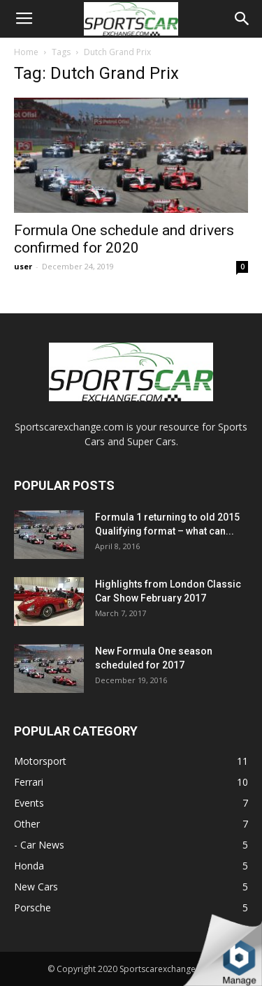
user (23, 266)
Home (26, 52)
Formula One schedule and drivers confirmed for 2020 (124, 239)
